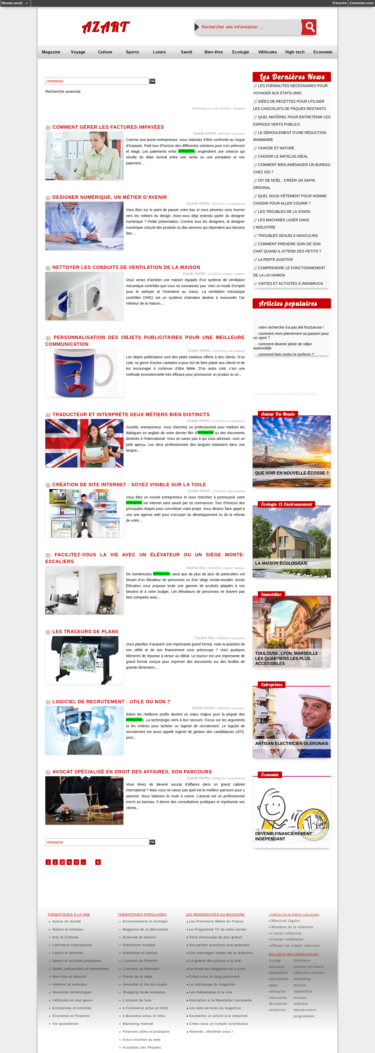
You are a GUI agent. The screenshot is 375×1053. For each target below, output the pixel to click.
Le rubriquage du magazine (207, 950)
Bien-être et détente (65, 945)
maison (295, 963)
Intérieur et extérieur (65, 950)
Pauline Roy (198, 567)
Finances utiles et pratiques (141, 979)
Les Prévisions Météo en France (211, 911)
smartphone (277, 958)
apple (273, 963)
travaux (295, 973)
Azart (105, 27)
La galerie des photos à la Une (210, 936)
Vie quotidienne (61, 974)
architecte (276, 983)
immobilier (297, 968)
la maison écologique (276, 505)
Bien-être (213, 52)
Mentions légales (283, 911)
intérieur (296, 978)
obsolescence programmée (308, 983)
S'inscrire (340, 3)
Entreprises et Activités (67, 965)
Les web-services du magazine (210, 965)
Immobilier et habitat (135, 931)
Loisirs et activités (63, 931)
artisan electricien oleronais (285, 685)
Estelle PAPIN (207, 133)
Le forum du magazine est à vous (212, 940)
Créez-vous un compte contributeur (213, 974)
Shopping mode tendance (139, 955)
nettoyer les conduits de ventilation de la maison (135, 267)
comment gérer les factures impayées (115, 127)
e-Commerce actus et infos (140, 965)
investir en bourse (302, 949)
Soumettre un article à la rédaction (213, 969)
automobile (277, 954)
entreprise (276, 968)
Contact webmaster (284, 926)
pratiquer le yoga (270, 297)
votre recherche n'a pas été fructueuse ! (285, 270)
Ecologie (240, 52)
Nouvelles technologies (67, 955)
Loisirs (159, 52)
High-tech (295, 52)
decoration (276, 978)
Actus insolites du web (136, 984)
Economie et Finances (66, 969)
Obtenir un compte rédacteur (291, 931)
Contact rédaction (283, 921)
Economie (323, 52)
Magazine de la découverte (140, 916)
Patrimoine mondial (134, 926)
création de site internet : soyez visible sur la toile (138, 485)
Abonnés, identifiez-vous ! (206, 979)
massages (275, 949)
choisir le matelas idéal (277, 136)
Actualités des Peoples (137, 989)
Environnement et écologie (140, 911)
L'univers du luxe (132, 960)
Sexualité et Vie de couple (139, 950)
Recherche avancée (63, 91)
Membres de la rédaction (288, 916)
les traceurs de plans (89, 632)
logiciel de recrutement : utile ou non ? (118, 702)
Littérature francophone (67, 926)
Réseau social (12, 3)
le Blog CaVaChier (297, 335)
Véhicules (267, 52)
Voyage (78, 52)
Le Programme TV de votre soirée (212, 916)
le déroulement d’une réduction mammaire (293, 122)
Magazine (51, 52)
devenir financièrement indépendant (291, 775)
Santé (186, 52)
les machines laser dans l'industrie (287, 181)
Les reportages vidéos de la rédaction (216, 931)
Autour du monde (62, 911)
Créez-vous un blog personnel (210, 945)
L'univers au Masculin (136, 940)
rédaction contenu (302, 954)
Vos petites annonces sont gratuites (214, 926)
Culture (105, 52)
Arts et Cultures (61, 921)
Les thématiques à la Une (206, 955)
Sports (132, 52)
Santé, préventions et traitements (75, 940)
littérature (297, 944)
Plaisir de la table (133, 945)
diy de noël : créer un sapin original (287, 155)
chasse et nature (272, 129)
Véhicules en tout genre (68, 960)
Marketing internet (133, 974)
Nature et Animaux (63, 916)
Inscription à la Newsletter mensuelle (215, 960)
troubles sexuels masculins (281, 188)
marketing (297, 958)
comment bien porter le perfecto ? (281, 291)
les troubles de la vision (278, 174)
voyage (274, 944)
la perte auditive (272, 207)
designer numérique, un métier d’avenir (116, 197)
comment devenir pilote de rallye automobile (289, 285)
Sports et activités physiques (71, 936)
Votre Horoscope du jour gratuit (211, 921)
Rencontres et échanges (138, 994)
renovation (276, 973)
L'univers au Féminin (135, 936)
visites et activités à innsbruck (283, 227)
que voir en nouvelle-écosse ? (285, 415)
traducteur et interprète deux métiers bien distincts (140, 414)
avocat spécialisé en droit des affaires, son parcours (141, 772)
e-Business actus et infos (139, 969)
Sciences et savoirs (134, 921)
